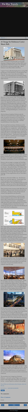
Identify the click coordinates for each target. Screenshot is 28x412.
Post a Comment (5, 397)
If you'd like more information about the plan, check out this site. (13, 384)
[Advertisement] (14, 22)
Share (2, 390)
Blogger (16, 410)
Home (14, 405)
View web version (14, 408)
